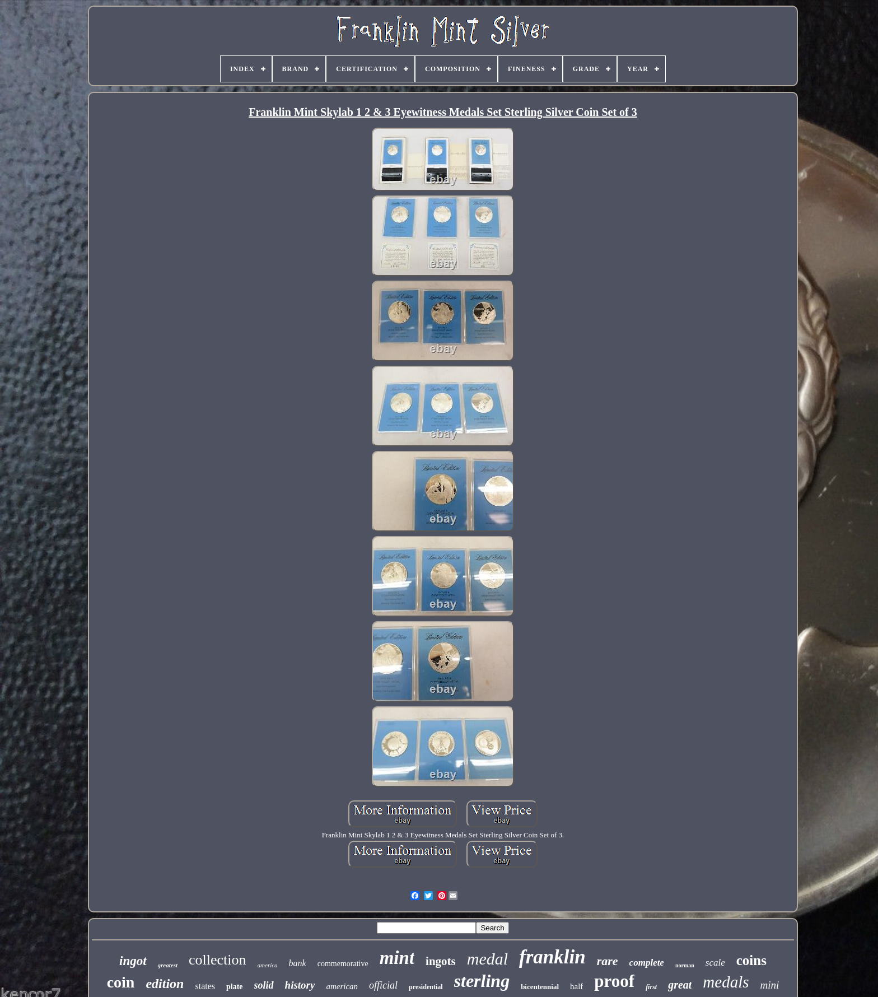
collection (217, 960)
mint (397, 958)
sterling (482, 981)
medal (487, 958)
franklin (552, 957)
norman (684, 965)
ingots (441, 961)
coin (121, 982)
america (268, 965)
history (300, 985)
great (680, 985)
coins (751, 960)
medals (726, 982)
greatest (168, 965)
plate (234, 986)
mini (769, 985)
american (342, 986)
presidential (425, 987)
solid (264, 985)
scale (715, 962)
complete (646, 962)
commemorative (342, 963)
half (576, 986)
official (383, 985)
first (651, 987)
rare (607, 961)
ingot (133, 961)
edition (165, 983)
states (205, 986)
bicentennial (540, 986)
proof (614, 981)
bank (297, 963)
